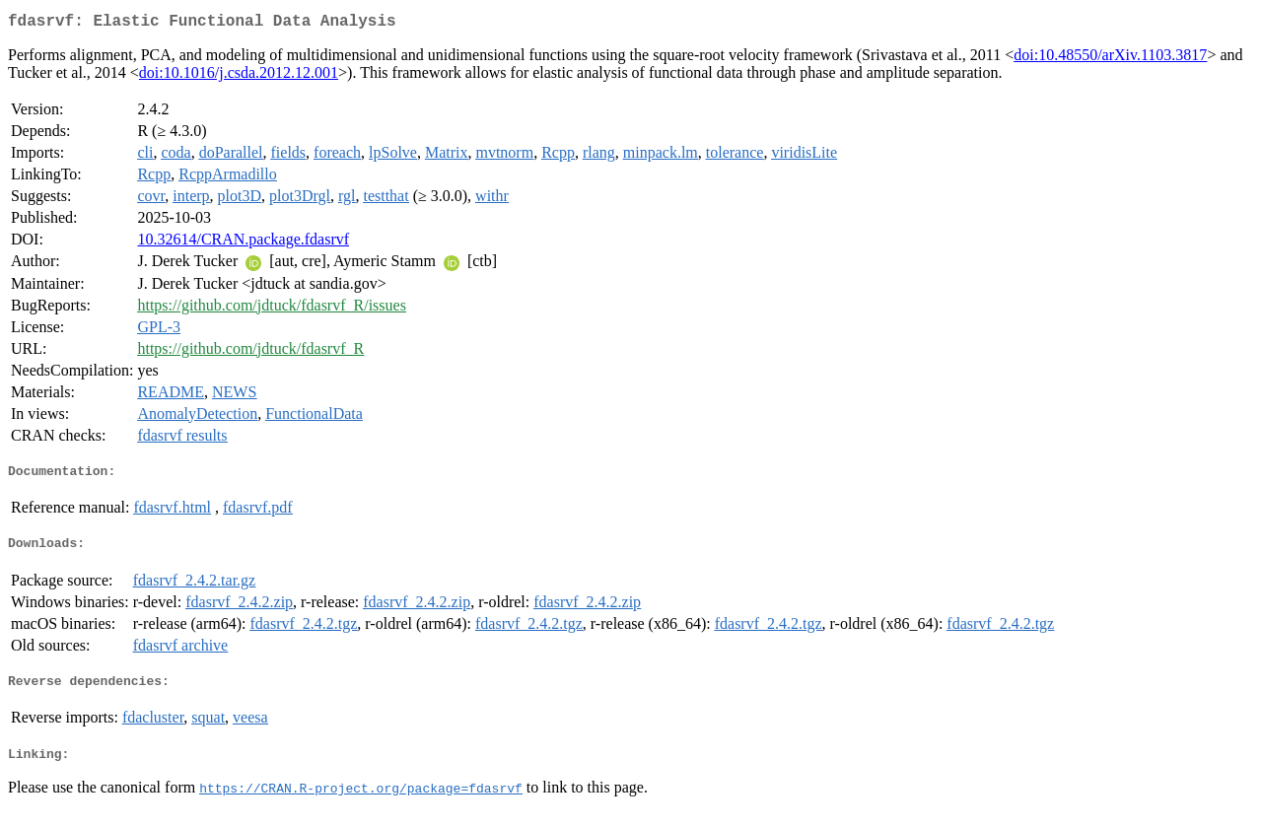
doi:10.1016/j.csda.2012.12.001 (238, 76)
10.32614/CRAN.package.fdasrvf (243, 243)
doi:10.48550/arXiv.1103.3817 (1110, 58)
